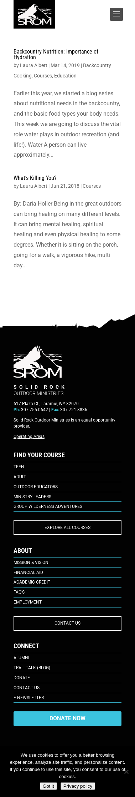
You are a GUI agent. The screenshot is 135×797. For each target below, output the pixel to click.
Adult (20, 476)
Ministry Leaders (32, 496)
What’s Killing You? (35, 178)
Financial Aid (28, 572)
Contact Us (27, 687)
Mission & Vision (31, 562)
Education (65, 76)
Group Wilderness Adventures (48, 506)
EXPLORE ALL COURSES (67, 527)
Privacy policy (77, 786)
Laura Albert (33, 65)
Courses (43, 76)
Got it (48, 786)
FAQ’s (19, 592)
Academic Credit (32, 582)
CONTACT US (67, 623)
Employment (28, 602)
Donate (22, 677)
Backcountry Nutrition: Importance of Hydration (56, 54)
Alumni (21, 657)
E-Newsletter (29, 697)
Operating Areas (29, 436)
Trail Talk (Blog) (32, 667)
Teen (19, 466)
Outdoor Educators (36, 486)
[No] (126, 771)
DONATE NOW (67, 718)
